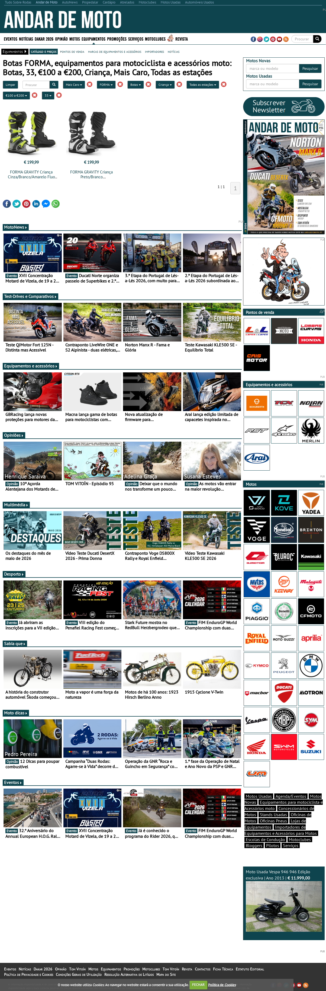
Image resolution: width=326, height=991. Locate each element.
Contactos (202, 969)
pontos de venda (72, 51)
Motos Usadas (259, 796)
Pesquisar (310, 68)
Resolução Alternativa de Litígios (129, 974)
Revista (181, 38)
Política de (222, 984)
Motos (74, 38)
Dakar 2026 (44, 38)
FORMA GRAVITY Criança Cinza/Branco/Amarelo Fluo (31, 174)
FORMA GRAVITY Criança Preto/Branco (91, 174)
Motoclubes (155, 38)
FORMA (106, 85)
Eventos (10, 38)
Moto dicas (16, 713)
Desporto (14, 574)
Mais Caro (74, 85)
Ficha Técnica (223, 969)
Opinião (61, 38)
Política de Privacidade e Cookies (28, 974)
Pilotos (272, 845)
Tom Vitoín (77, 969)
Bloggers (254, 845)
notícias (173, 51)
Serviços (135, 38)
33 (48, 95)
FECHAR (198, 984)
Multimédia (16, 504)
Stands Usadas (273, 814)
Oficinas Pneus (273, 820)
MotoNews (15, 227)
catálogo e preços (43, 51)
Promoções (117, 38)
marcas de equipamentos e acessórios (114, 51)
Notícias (26, 38)
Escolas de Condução (265, 839)
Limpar (10, 85)
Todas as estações (202, 85)
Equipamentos (93, 38)
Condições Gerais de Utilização (79, 974)
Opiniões (14, 435)
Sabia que (15, 643)
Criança (165, 85)
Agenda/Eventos (291, 796)
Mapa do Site (166, 974)
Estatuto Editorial (250, 969)
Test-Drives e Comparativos (30, 296)
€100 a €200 (16, 95)
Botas (135, 85)
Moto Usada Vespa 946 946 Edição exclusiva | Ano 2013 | (284, 900)
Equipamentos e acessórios (31, 366)
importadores (154, 51)
